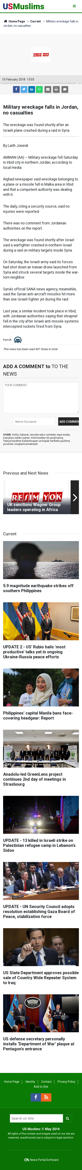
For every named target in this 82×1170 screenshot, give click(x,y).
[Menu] (74, 6)
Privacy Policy (66, 1081)
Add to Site (41, 1086)
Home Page (14, 21)
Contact (46, 1081)
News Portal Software (44, 1159)
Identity (30, 1081)
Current (35, 21)
